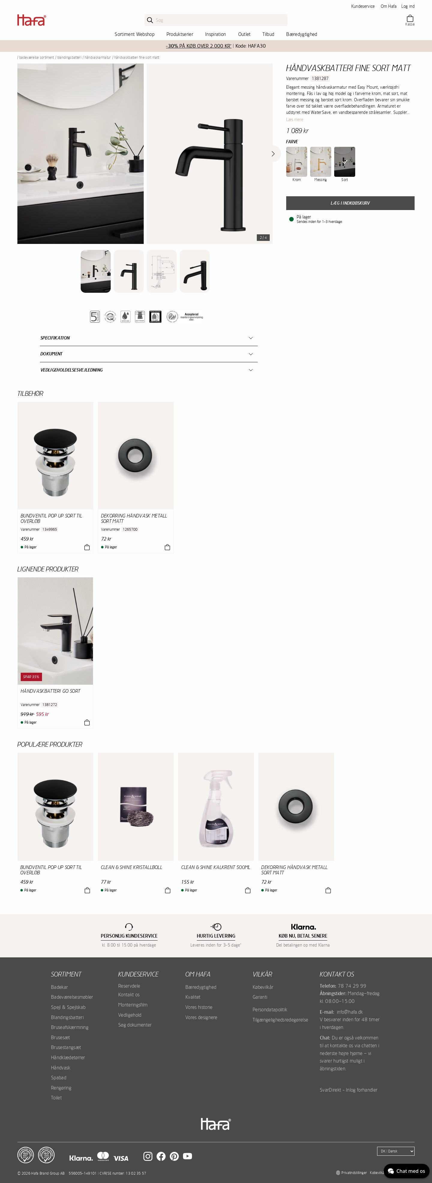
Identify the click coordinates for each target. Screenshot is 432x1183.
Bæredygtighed (301, 34)
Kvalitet (193, 997)
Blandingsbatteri (69, 57)
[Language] (396, 1151)
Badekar (59, 987)
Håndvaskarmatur (98, 57)
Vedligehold (130, 1015)
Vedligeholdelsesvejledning (71, 369)
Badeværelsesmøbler (72, 997)
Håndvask (60, 1067)
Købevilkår (263, 987)
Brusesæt (60, 1037)
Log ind (408, 6)
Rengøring (61, 1087)
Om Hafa (389, 6)
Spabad (58, 1077)
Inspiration (215, 34)
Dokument (51, 353)
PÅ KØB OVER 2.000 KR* (198, 46)
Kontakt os (129, 994)
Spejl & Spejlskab (68, 1007)
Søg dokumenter (135, 1024)
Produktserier (179, 34)
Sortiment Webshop (134, 34)
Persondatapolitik (270, 1009)
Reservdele (129, 986)
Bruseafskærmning (69, 1027)
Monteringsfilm (133, 1004)
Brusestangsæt (66, 1047)
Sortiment (66, 974)
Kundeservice (363, 6)
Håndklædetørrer (68, 1057)
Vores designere (201, 1017)
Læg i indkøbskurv (350, 203)
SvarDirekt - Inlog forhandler (348, 1090)
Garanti (260, 997)
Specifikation (55, 337)
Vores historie (198, 1007)
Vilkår (262, 974)
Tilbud (268, 34)
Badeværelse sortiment (36, 57)
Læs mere (294, 119)
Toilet (56, 1097)
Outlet (244, 34)
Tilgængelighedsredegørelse (280, 1019)
